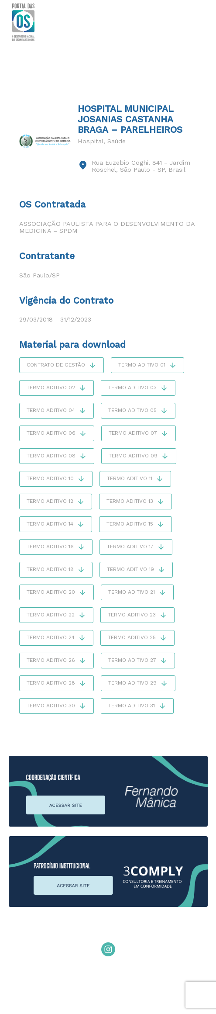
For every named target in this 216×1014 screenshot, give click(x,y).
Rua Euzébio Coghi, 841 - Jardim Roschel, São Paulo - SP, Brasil (141, 166)
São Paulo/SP (39, 275)
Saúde (116, 141)
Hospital (90, 141)
